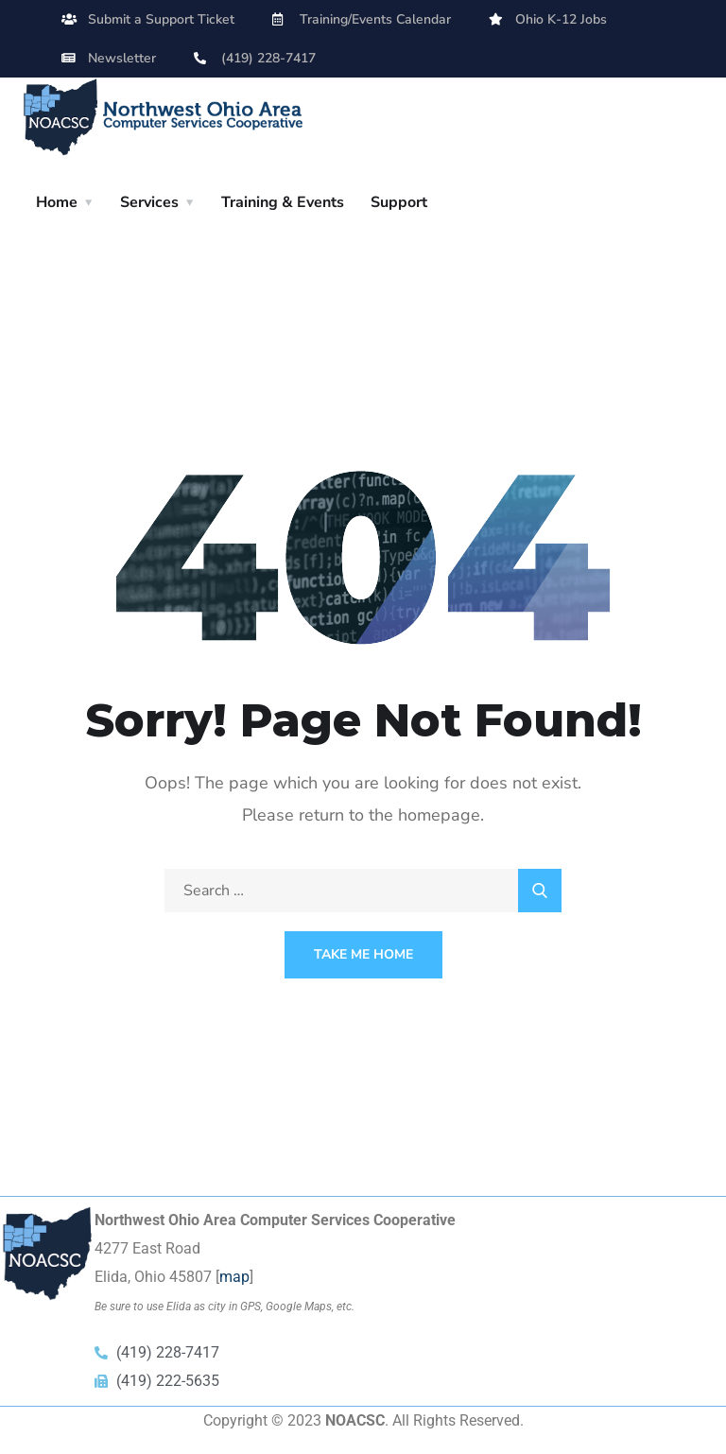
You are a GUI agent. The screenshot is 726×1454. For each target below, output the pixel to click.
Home (57, 202)
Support (399, 202)
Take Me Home (363, 954)
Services (149, 202)
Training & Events (282, 202)
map (234, 1277)
